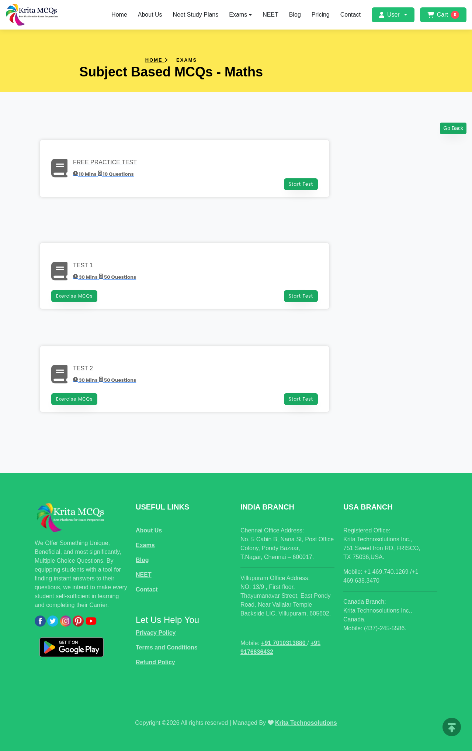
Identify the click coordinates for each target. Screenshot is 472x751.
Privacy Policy (156, 633)
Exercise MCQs (74, 296)
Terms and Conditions (167, 647)
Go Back (453, 128)
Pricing (321, 14)
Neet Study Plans (196, 14)
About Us (150, 14)
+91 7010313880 (284, 643)
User (389, 14)
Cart (443, 15)
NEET (270, 14)
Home (119, 14)
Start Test (301, 184)
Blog (295, 14)
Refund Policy (155, 662)
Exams (240, 14)
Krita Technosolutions (306, 723)
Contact (350, 14)
